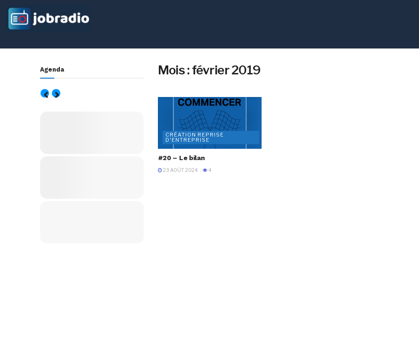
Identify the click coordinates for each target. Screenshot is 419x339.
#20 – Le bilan (181, 157)
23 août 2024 (178, 170)
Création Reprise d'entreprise (194, 137)
